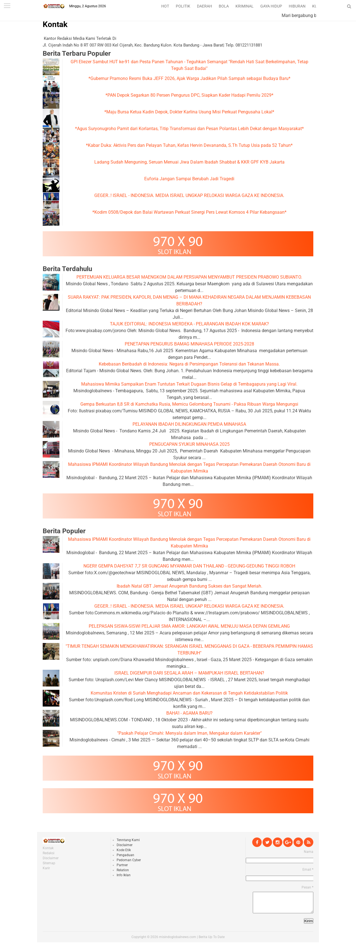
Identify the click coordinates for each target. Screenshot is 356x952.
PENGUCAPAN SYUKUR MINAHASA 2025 (189, 444)
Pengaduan (125, 855)
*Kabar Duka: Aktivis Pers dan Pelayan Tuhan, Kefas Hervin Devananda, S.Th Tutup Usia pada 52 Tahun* (189, 145)
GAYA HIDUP (271, 6)
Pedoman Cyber (129, 860)
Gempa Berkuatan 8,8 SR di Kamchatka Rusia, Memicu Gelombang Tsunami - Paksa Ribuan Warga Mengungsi (189, 404)
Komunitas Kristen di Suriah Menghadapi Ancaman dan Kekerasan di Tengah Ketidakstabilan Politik (189, 693)
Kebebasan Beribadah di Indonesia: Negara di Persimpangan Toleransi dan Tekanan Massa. (189, 364)
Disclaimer (51, 858)
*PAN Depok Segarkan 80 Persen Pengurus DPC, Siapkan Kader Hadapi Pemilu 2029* (189, 95)
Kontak (55, 24)
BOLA (224, 6)
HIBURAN (297, 6)
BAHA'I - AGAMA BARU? (189, 713)
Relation (123, 870)
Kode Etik (124, 850)
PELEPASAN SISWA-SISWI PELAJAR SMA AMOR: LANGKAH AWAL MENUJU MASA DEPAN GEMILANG (189, 626)
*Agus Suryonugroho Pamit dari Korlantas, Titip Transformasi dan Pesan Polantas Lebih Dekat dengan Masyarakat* (189, 128)
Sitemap (49, 863)
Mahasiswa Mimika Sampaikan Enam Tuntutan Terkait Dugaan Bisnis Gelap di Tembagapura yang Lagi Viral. (189, 384)
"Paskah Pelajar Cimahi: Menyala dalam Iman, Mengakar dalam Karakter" (189, 733)
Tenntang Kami (128, 840)
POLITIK (183, 6)
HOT (165, 6)
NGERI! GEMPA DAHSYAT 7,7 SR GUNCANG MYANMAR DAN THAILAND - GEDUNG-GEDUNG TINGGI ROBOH (189, 566)
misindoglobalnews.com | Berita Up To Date (192, 941)
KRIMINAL (244, 6)
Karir (46, 868)
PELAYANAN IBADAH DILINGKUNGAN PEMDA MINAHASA (189, 424)
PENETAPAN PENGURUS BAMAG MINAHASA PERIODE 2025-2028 (189, 344)
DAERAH (204, 6)
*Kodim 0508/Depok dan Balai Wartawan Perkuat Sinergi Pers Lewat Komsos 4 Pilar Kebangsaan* (189, 212)
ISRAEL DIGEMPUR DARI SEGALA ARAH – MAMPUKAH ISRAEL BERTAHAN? (189, 673)
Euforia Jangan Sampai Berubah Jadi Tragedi (189, 178)
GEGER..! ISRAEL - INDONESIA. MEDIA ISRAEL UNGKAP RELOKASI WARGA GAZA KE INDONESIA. (189, 195)
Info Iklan (124, 875)
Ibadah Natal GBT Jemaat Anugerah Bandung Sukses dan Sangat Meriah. (189, 586)
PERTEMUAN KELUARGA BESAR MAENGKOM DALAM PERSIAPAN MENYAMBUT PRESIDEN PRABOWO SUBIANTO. (189, 277)
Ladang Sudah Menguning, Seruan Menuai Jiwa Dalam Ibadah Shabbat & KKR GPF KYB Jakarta (189, 162)
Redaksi (48, 853)
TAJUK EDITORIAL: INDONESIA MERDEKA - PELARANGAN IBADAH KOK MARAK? (189, 324)
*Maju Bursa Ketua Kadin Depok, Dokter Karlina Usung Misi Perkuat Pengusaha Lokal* (189, 112)
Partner (122, 865)
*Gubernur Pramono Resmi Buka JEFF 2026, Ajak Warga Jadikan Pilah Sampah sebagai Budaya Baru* (189, 78)
